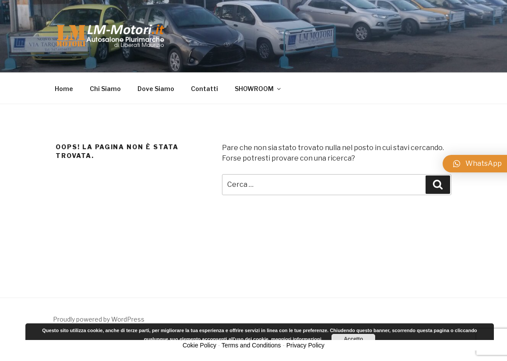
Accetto (353, 339)
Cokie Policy (199, 345)
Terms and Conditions (251, 345)
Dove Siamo (155, 88)
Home (64, 88)
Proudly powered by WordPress (98, 319)
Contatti (204, 88)
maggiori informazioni (296, 339)
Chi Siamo (105, 88)
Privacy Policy (305, 345)
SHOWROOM (258, 88)
